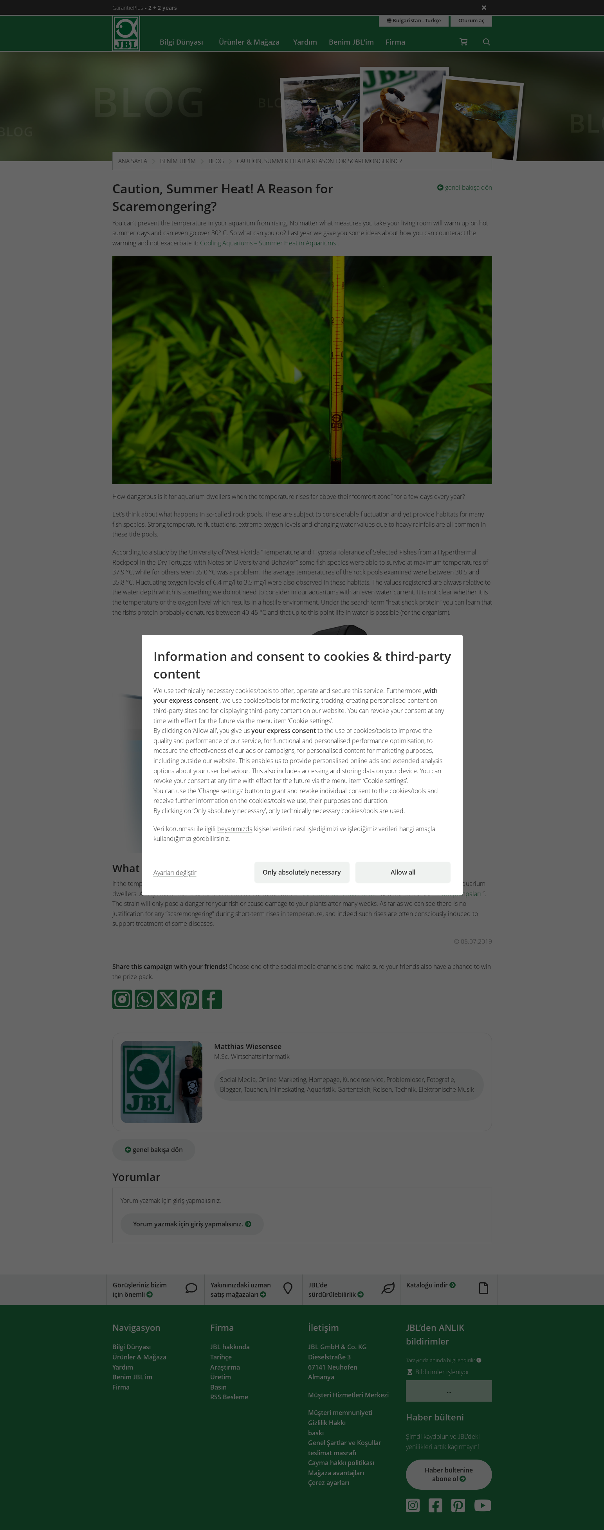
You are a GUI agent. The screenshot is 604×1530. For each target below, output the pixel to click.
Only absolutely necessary (302, 872)
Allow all (403, 872)
